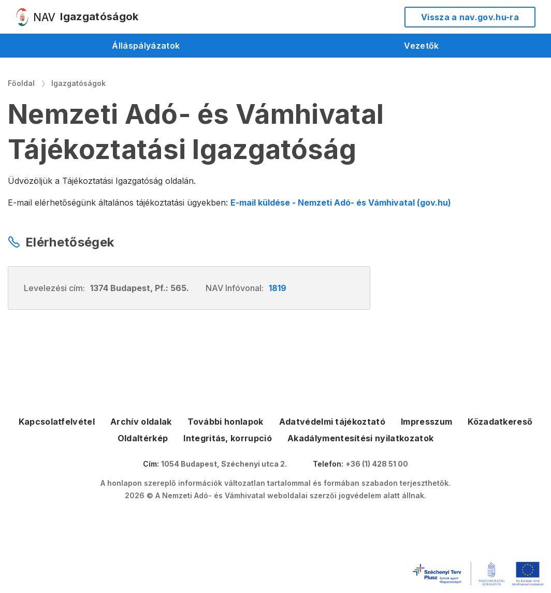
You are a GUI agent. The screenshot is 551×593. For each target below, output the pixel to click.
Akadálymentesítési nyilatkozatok (360, 438)
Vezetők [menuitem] (421, 45)
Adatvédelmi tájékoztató (332, 421)
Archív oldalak (140, 421)
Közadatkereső (500, 421)
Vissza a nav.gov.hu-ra (470, 17)
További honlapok (225, 421)
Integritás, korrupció (227, 438)
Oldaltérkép (143, 438)
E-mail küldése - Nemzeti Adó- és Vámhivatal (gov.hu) (340, 202)
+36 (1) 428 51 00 (376, 463)
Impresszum (426, 421)
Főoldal (21, 83)
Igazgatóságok (78, 83)
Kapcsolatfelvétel (57, 421)
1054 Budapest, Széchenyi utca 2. (224, 463)
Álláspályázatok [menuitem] (146, 45)
